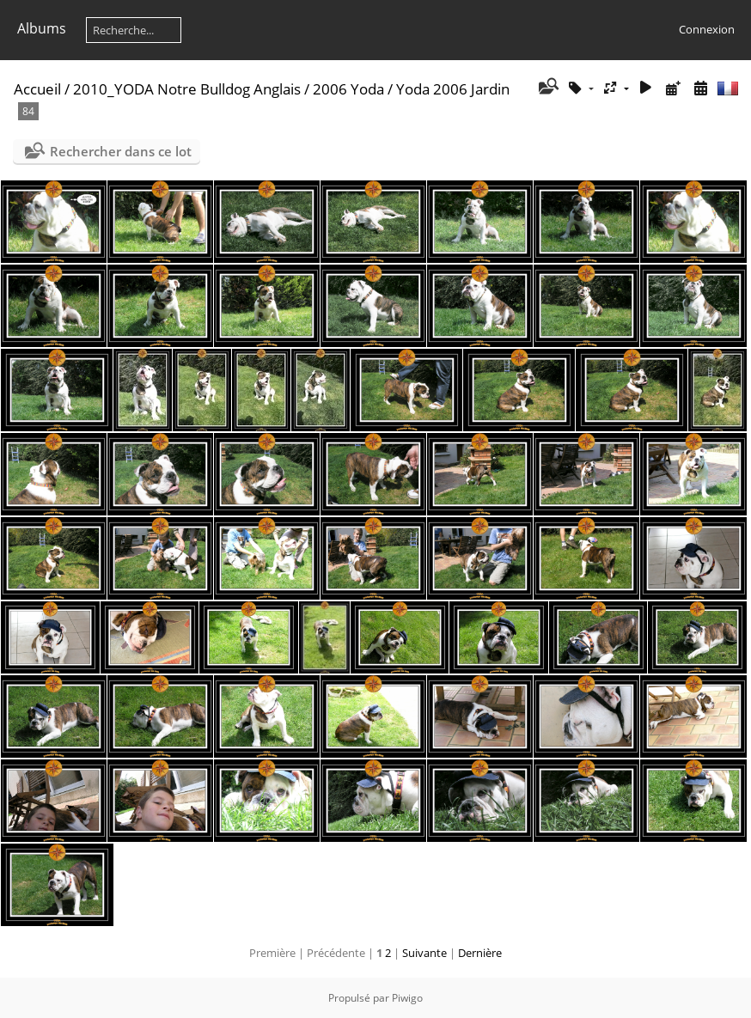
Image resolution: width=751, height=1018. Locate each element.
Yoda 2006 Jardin (453, 89)
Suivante (424, 952)
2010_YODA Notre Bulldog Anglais (187, 89)
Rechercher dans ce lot (121, 151)
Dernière (480, 952)
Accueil (37, 89)
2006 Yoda (348, 89)
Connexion (707, 29)
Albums (41, 28)
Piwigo (407, 998)
